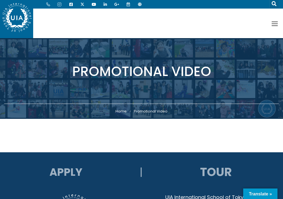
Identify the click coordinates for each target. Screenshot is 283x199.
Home (121, 111)
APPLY (65, 172)
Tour (216, 172)
